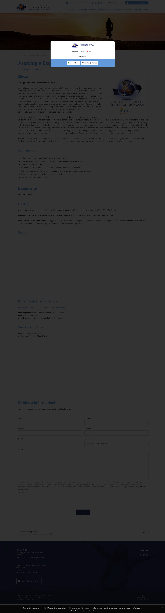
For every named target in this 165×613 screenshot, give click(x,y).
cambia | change (89, 83)
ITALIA (73, 83)
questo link (89, 608)
